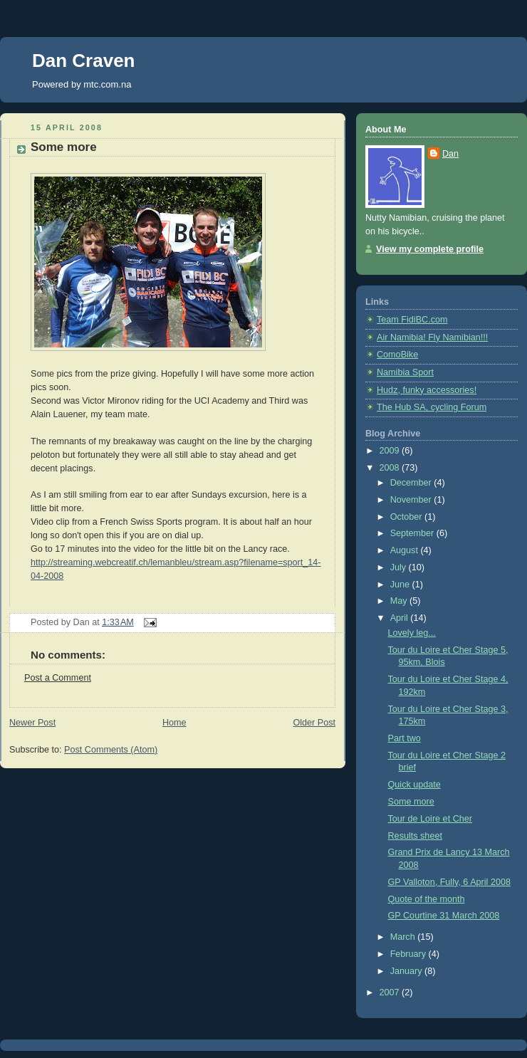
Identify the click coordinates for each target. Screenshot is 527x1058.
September (413, 533)
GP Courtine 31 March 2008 (444, 916)
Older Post (314, 723)
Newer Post (32, 723)
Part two (404, 738)
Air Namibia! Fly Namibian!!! (432, 337)
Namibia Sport (405, 372)
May (399, 601)
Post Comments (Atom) (110, 750)
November (412, 500)
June (401, 585)
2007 (391, 992)
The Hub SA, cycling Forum (431, 407)
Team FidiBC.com (412, 320)
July (399, 567)
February (409, 954)
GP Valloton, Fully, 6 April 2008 (449, 882)
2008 (391, 468)
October (407, 517)
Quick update (414, 785)
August (405, 550)
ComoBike (397, 355)
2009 (391, 451)
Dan (450, 154)
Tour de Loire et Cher (430, 819)
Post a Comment (57, 678)
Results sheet (415, 836)
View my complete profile (430, 249)
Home (174, 723)
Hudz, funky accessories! (426, 390)
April (400, 618)
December (412, 483)
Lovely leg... (412, 633)
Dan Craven (83, 60)
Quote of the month (426, 899)
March (404, 937)
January (407, 971)
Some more (64, 147)
